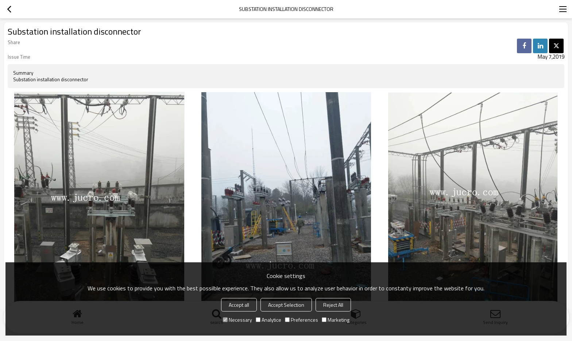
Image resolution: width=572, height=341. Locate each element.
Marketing (335, 320)
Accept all (239, 305)
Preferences (301, 320)
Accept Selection (286, 305)
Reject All (333, 305)
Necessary (237, 320)
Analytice (268, 320)
